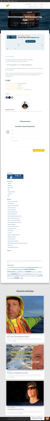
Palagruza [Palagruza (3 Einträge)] (32, 268)
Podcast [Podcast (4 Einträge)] (35, 268)
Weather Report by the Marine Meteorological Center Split (17, 237)
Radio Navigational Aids (13, 82)
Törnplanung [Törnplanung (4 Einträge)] (33, 270)
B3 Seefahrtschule (11, 198)
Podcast (35, 4)
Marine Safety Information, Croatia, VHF (14, 217)
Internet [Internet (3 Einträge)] (16, 266)
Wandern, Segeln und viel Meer (13, 235)
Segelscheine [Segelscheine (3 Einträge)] (14, 270)
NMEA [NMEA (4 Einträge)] (19, 268)
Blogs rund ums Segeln (11, 202)
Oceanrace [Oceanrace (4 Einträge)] (23, 268)
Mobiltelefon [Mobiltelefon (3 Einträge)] (9, 268)
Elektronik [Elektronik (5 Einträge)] (15, 264)
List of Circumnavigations (13, 79)
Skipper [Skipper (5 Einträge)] (22, 270)
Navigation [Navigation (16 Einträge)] (14, 269)
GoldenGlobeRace (16, 89)
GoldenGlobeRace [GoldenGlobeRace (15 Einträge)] (29, 264)
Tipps (9, 184)
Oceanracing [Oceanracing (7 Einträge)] (28, 269)
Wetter (9, 190)
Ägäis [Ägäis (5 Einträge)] (22, 272)
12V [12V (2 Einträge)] (7, 262)
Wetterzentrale (10, 239)
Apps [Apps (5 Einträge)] (12, 262)
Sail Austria (10, 227)
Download (41, 4)
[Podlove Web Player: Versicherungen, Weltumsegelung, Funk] (25, 42)
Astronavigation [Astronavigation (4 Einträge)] (16, 262)
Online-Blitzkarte (10, 225)
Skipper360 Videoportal (12, 231)
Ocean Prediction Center (12, 223)
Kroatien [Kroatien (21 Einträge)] (28, 266)
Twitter (4, 1)
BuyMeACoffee (14, 1)
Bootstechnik (10, 180)
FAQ (22, 418)
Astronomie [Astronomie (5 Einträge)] (22, 262)
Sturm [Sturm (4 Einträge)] (25, 270)
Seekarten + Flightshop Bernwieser (13, 229)
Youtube (1, 1)
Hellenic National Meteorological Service (15, 210)
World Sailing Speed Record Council (15, 81)
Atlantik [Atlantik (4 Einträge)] (26, 262)
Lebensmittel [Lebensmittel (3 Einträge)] (33, 266)
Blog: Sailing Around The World (13, 200)
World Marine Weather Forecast (13, 241)
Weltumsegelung (27, 89)
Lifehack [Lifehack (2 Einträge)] (37, 266)
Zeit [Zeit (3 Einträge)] (20, 272)
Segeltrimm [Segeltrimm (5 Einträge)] (18, 270)
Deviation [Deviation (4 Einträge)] (9, 264)
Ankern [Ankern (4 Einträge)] (9, 262)
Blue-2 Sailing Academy (12, 204)
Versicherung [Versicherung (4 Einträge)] (9, 272)
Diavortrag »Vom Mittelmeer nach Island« (17, 367)
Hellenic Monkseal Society (12, 208)
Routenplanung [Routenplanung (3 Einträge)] (39, 268)
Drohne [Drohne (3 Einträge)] (12, 264)
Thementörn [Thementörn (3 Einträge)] (28, 270)
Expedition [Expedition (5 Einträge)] (20, 264)
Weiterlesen (14, 335)
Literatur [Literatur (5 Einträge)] (40, 266)
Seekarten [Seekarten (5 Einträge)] (9, 270)
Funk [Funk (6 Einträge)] (23, 264)
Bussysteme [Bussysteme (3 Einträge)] (40, 262)
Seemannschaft (10, 182)
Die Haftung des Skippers (13, 78)
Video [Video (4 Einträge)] (13, 272)
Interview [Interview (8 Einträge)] (20, 266)
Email (10, 1)
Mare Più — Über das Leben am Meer (14, 214)
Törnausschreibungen (11, 186)
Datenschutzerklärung (16, 418)
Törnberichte (10, 188)
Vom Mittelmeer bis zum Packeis (15, 404)
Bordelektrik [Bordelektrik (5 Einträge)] (35, 262)
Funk (11, 89)
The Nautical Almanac (11, 233)
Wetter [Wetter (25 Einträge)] (17, 273)
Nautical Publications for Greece (13, 221)
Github (7, 1)
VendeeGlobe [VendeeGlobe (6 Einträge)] (40, 270)
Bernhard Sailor (28, 4)
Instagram (2, 1)
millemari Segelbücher (11, 219)
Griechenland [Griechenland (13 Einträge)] (11, 266)
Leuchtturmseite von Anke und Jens (14, 212)
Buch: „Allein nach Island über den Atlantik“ (18, 331)
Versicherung (21, 89)
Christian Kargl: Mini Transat (13, 206)
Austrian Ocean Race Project (12, 196)
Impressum (8, 418)
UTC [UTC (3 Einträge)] (36, 270)
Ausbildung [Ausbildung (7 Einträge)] (30, 262)
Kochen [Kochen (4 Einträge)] (23, 266)
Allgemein (9, 178)
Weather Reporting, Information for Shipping (17, 84)
